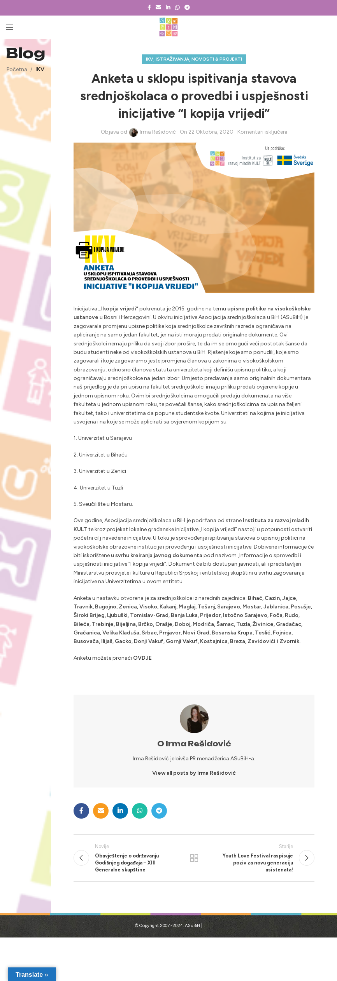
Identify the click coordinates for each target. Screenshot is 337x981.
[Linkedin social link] (168, 7)
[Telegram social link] (187, 7)
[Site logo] (168, 27)
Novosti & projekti (216, 59)
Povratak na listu (194, 860)
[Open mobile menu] (10, 27)
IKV (39, 69)
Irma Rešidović (158, 132)
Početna (17, 69)
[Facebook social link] (149, 7)
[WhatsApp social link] (177, 7)
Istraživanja (172, 59)
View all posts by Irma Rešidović (194, 773)
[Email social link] (158, 7)
